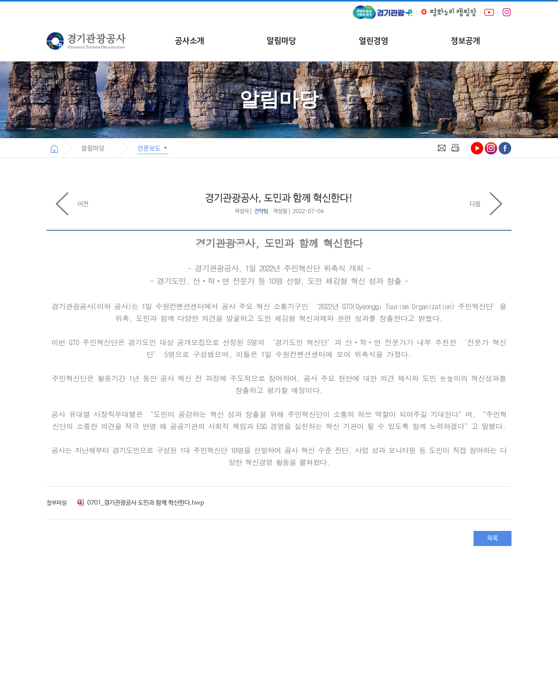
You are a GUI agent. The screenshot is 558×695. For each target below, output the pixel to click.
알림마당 (281, 40)
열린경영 (373, 40)
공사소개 (189, 40)
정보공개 (465, 40)
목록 (492, 538)
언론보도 (153, 147)
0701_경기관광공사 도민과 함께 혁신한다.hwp (141, 503)
